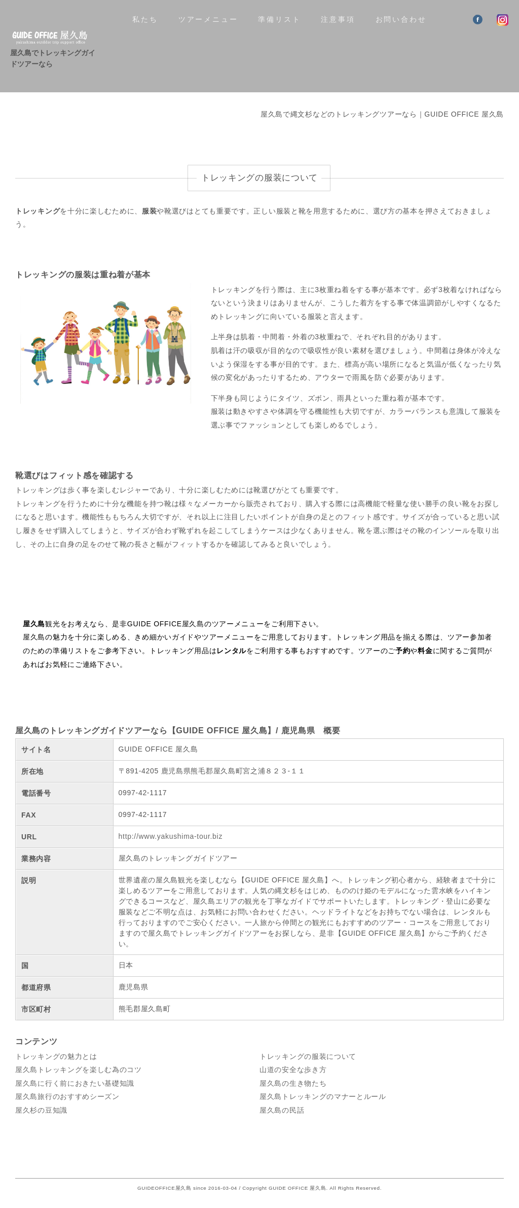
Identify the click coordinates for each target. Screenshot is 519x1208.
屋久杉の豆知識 (41, 1110)
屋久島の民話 (282, 1110)
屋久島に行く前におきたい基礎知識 (74, 1083)
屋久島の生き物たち (293, 1083)
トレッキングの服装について (308, 1056)
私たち (145, 19)
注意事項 (338, 19)
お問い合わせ (401, 19)
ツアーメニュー (208, 19)
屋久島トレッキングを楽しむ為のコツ (78, 1069)
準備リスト (279, 19)
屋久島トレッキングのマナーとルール (323, 1096)
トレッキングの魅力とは (56, 1056)
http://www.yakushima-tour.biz (171, 836)
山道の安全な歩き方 (293, 1069)
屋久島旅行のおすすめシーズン (67, 1096)
